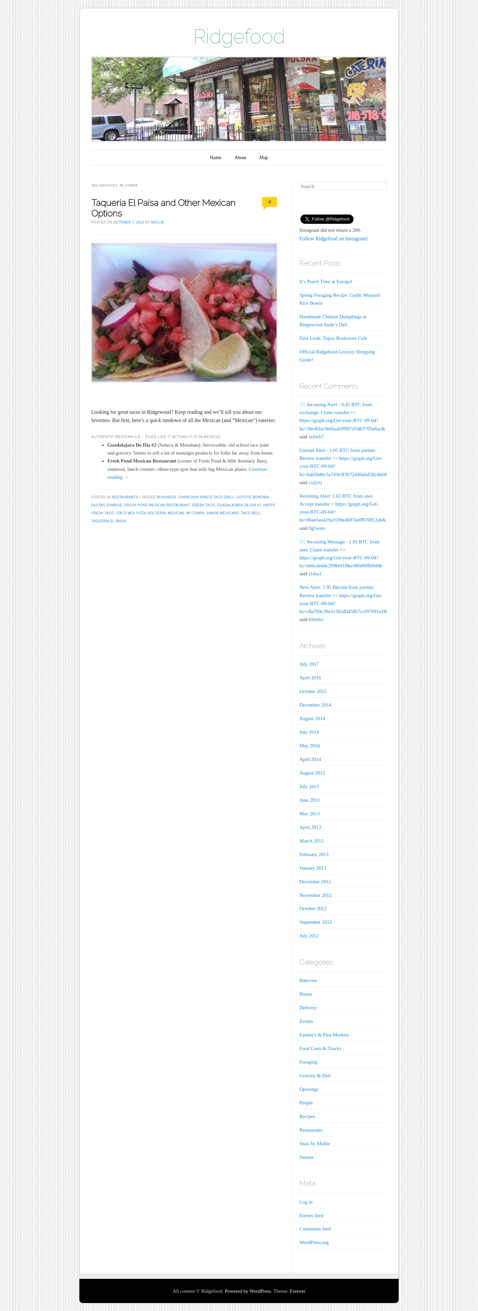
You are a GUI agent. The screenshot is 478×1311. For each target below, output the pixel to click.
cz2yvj (315, 482)
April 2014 (310, 759)
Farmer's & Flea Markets (324, 1034)
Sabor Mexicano (222, 513)
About (240, 157)
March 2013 (311, 840)
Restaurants (125, 497)
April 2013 (310, 827)
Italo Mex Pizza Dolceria (141, 513)
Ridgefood (239, 36)
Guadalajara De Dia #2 (239, 505)
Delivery (308, 1007)
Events (306, 1021)
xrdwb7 (316, 436)
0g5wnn (317, 528)
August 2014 (312, 718)
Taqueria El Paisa (108, 521)
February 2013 (314, 854)
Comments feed (315, 1228)
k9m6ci (316, 619)
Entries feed (311, 1215)
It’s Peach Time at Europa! (326, 281)
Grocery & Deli (315, 1075)
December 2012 (315, 881)
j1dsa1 (315, 573)
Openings (309, 1089)
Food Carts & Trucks (320, 1048)
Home (215, 157)
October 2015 (313, 691)
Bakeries (308, 980)
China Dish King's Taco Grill (206, 497)
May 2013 (309, 813)
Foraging (308, 1062)
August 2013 (312, 773)
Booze (305, 994)
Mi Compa (195, 513)
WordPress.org (314, 1242)
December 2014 (315, 705)
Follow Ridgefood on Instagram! (333, 238)
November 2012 (315, 895)
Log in (306, 1202)
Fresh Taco (203, 505)
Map (264, 157)
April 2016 (310, 677)
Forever (297, 1291)
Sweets (306, 1157)
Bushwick (166, 497)
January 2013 (312, 868)
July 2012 (309, 935)
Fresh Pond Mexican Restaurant (157, 505)
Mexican (176, 513)
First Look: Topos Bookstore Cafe (333, 338)
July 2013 (309, 786)
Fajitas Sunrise (106, 505)
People (306, 1102)
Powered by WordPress (248, 1291)
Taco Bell (251, 513)
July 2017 (309, 664)
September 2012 (315, 922)
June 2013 (309, 800)
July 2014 (309, 732)
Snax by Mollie (314, 1143)
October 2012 (313, 908)
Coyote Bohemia (253, 497)
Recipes (307, 1116)
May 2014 (309, 745)
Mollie (157, 222)
